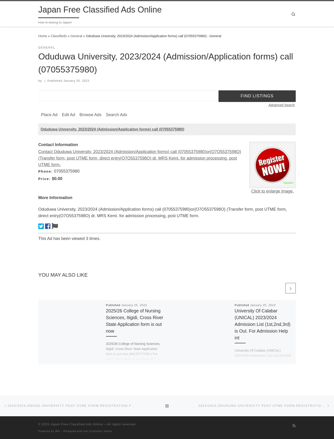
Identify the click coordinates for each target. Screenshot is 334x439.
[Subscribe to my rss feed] (294, 426)
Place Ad (49, 114)
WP (57, 431)
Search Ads (116, 114)
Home (42, 36)
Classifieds (59, 36)
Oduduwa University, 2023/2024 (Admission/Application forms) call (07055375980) (112, 129)
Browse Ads (90, 114)
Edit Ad (68, 114)
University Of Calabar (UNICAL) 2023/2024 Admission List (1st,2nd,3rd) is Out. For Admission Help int (263, 324)
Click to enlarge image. (272, 191)
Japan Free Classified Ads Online (77, 424)
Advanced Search (281, 105)
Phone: (45, 171)
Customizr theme (100, 431)
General (76, 36)
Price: (44, 179)
